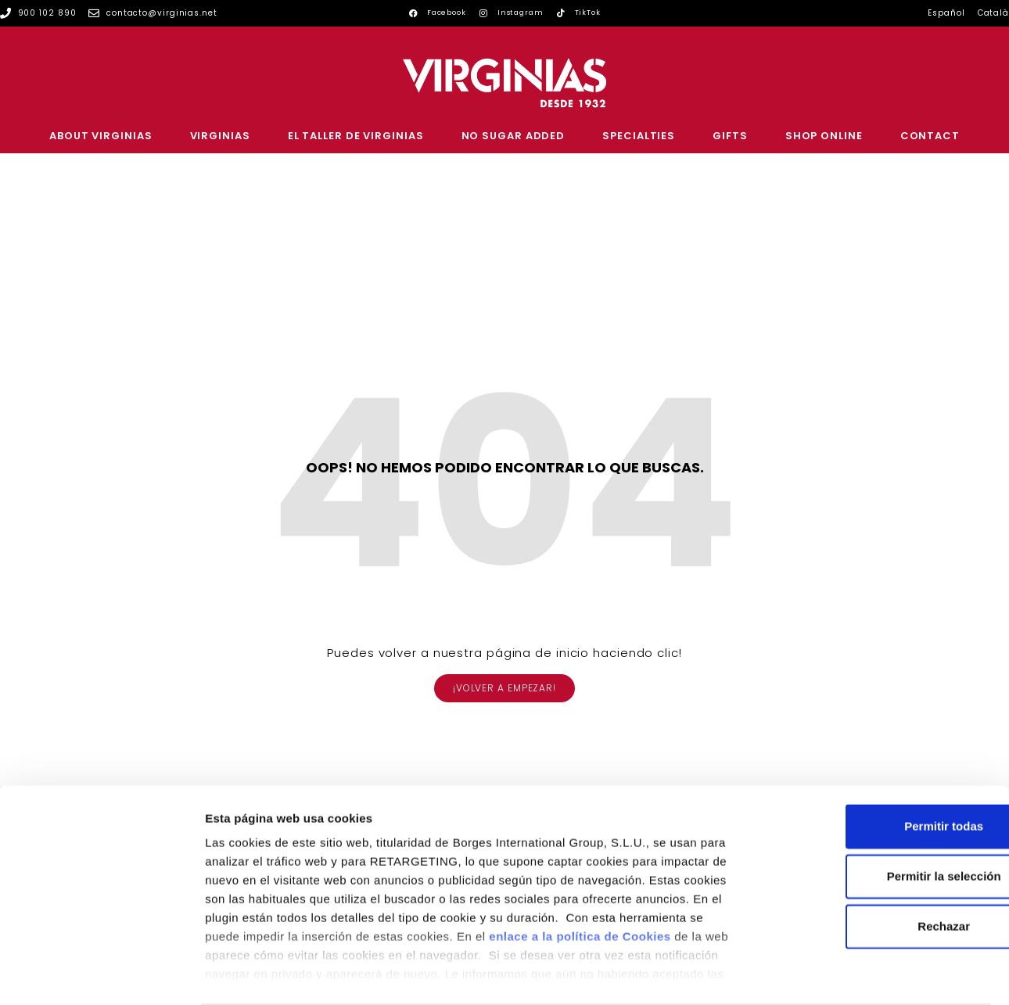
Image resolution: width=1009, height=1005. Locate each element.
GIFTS (730, 135)
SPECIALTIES (638, 135)
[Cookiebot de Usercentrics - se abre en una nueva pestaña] (101, 974)
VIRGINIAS (220, 135)
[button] (504, 688)
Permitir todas (878, 765)
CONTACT (930, 135)
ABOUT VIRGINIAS (101, 135)
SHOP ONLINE (824, 135)
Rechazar (879, 865)
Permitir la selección (878, 815)
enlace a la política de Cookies (579, 875)
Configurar (825, 974)
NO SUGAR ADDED (513, 135)
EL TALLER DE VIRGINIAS (356, 135)
